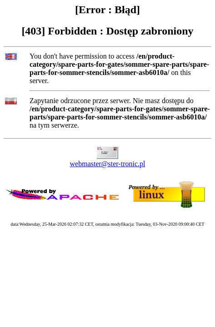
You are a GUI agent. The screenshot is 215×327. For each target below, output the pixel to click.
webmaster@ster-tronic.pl (107, 164)
